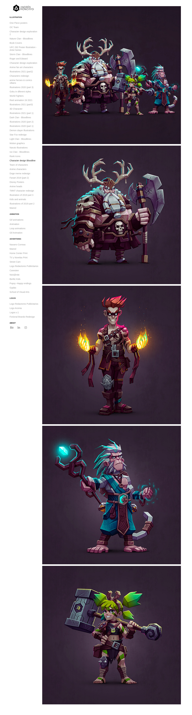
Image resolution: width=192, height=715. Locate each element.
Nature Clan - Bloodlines (21, 38)
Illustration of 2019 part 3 (21, 195)
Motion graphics (17, 143)
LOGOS (13, 298)
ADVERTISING (15, 239)
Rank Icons (15, 156)
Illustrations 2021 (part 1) (21, 113)
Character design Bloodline (22, 160)
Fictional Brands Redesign (22, 317)
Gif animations (16, 220)
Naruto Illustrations (19, 147)
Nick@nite (14, 275)
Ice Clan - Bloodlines (19, 152)
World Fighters (17, 96)
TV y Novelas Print (18, 257)
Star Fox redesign (18, 134)
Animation (14, 224)
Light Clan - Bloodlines (20, 139)
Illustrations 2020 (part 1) (21, 126)
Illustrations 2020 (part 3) (21, 87)
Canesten (14, 270)
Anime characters (18, 169)
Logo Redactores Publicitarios (24, 266)
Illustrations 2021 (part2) (21, 71)
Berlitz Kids (15, 279)
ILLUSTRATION (16, 17)
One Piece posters (18, 23)
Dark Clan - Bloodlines (20, 117)
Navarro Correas (17, 244)
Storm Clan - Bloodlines (21, 54)
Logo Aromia (16, 308)
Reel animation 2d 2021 (21, 100)
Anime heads (16, 186)
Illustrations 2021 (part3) (21, 104)
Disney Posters (17, 182)
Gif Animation (16, 233)
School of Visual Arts (19, 292)
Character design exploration (23, 63)
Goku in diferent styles (20, 91)
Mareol (13, 208)
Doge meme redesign (20, 173)
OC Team (14, 27)
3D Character (16, 109)
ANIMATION (14, 214)
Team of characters (19, 165)
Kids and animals (18, 199)
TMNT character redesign (22, 190)
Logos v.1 (14, 312)
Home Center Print (18, 253)
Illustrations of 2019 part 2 (22, 203)
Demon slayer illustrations (22, 130)
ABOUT (13, 323)
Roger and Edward (19, 58)
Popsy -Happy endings (20, 283)
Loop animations (17, 228)
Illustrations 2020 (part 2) (21, 122)
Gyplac (13, 287)
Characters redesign (19, 76)
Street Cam (15, 262)
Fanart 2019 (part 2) (19, 178)
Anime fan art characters (21, 67)
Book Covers (16, 43)
